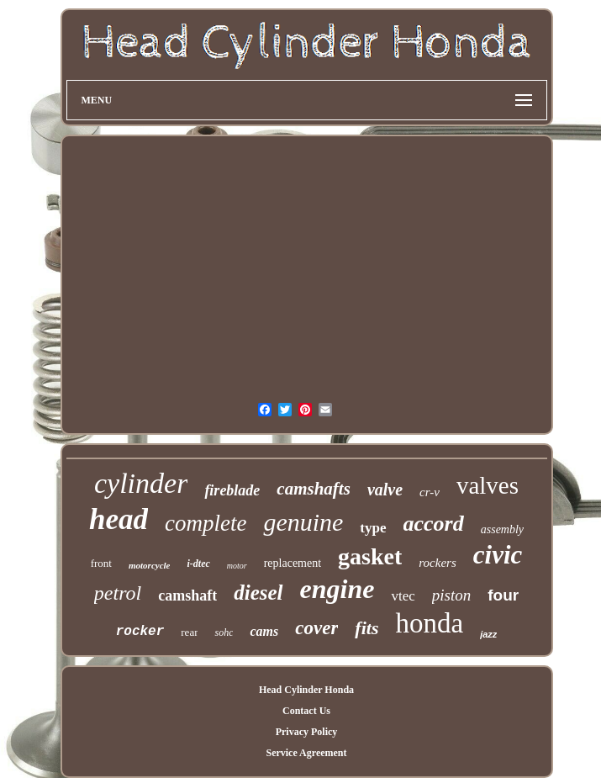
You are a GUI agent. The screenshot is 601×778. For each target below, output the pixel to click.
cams (264, 631)
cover (316, 627)
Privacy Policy (307, 732)
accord (433, 523)
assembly (502, 529)
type (373, 528)
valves (487, 485)
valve (385, 489)
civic (498, 554)
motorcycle (149, 565)
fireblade (232, 490)
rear (189, 632)
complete (205, 523)
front (101, 563)
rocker (140, 631)
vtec (402, 596)
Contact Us (306, 711)
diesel (258, 592)
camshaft (187, 595)
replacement (292, 563)
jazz (488, 634)
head (118, 519)
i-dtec (198, 563)
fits (366, 627)
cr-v (429, 492)
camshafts (314, 489)
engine (337, 589)
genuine (303, 522)
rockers (437, 562)
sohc (223, 632)
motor (237, 565)
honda (429, 623)
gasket (370, 556)
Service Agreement (306, 753)
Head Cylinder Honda (306, 690)
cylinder (140, 483)
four (503, 595)
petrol (117, 593)
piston (451, 595)
